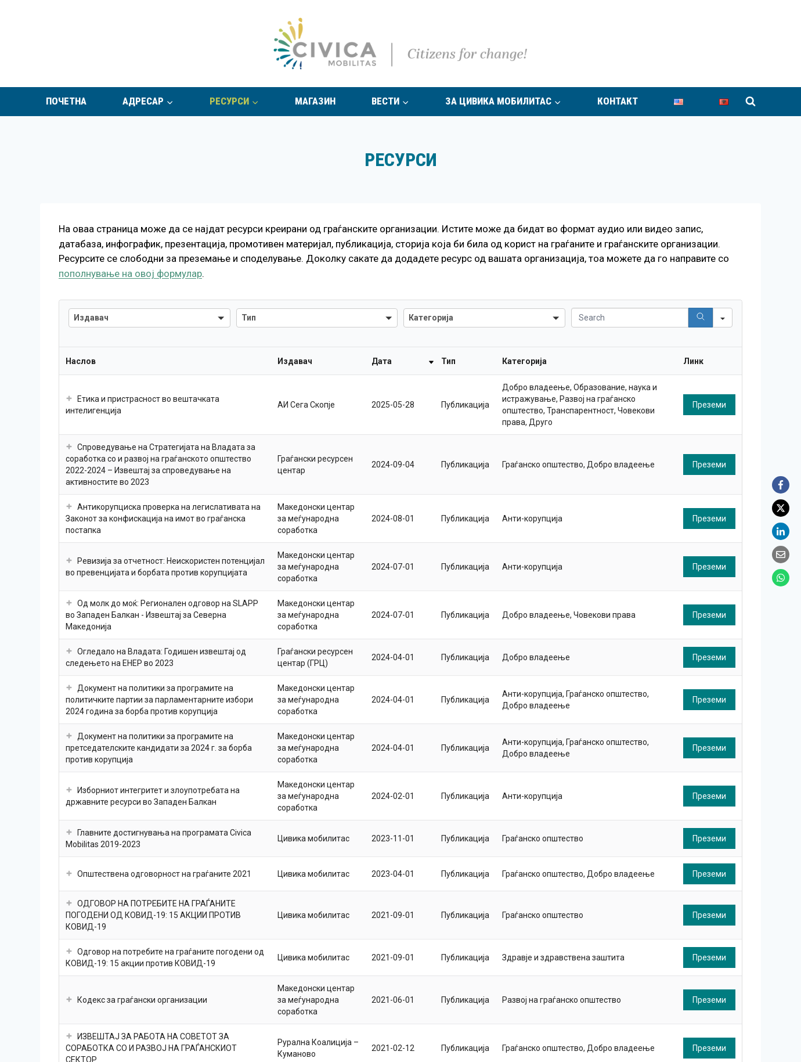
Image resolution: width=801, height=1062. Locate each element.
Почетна (66, 101)
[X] (780, 508)
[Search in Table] (630, 317)
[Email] (780, 554)
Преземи (709, 404)
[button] (69, 399)
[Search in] (723, 317)
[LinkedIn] (780, 531)
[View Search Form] (750, 101)
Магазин (315, 101)
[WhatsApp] (780, 577)
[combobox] (149, 317)
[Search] (700, 317)
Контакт (617, 101)
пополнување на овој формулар (130, 273)
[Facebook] (780, 485)
